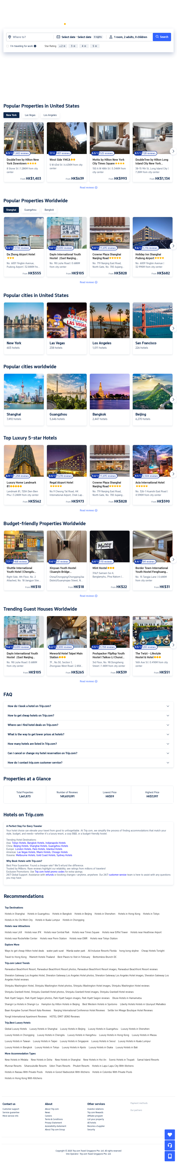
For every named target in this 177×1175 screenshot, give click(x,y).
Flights (61, 5)
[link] (110, 6)
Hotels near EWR (78, 938)
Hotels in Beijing (83, 913)
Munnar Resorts (13, 1066)
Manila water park (75, 950)
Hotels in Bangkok (62, 913)
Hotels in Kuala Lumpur (47, 920)
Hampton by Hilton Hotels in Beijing (60, 1004)
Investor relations (95, 1109)
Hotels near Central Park (56, 932)
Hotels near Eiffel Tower (115, 932)
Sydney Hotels (64, 855)
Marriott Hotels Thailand (42, 957)
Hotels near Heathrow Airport (146, 932)
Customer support (11, 1109)
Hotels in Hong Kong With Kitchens (23, 1078)
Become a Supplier (96, 1126)
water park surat (55, 950)
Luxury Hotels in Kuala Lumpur (134, 1041)
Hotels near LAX (13, 932)
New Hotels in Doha (41, 1059)
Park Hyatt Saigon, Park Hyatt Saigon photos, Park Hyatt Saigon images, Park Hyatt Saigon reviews (57, 998)
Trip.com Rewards (95, 1112)
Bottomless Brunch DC (105, 957)
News (47, 1112)
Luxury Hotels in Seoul (103, 1041)
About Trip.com (52, 1109)
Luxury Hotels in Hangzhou (81, 1035)
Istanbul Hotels (54, 849)
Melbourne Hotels (25, 855)
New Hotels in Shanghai (68, 1059)
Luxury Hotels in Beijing (72, 1029)
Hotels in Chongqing (73, 920)
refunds (50, 874)
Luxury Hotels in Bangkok (18, 1047)
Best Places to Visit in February (74, 957)
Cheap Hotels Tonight (152, 950)
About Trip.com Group (55, 1129)
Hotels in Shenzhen (105, 913)
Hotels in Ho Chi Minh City (19, 920)
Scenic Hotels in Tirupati (121, 1059)
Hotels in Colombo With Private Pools (112, 1072)
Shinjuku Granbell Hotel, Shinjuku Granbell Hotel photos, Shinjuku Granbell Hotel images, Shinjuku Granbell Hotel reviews (69, 992)
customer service (118, 874)
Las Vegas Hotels (26, 852)
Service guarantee (11, 1112)
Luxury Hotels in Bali (127, 1047)
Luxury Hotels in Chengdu (51, 1035)
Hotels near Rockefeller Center (21, 938)
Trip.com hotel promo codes (49, 871)
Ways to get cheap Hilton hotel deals (24, 950)
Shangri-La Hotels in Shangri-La (22, 1004)
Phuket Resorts (81, 1066)
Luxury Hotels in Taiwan (17, 1041)
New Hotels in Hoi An (94, 1059)
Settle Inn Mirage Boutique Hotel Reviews (130, 1010)
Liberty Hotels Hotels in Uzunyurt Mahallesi (143, 1004)
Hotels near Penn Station (53, 938)
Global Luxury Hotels (16, 1029)
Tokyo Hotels (19, 843)
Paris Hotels (38, 849)
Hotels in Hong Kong (129, 913)
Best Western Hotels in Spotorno (99, 1004)
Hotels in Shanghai (15, 913)
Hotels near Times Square (85, 932)
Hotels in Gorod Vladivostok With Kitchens (67, 1072)
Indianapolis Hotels (55, 843)
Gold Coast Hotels (45, 855)
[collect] (170, 1134)
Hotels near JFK (33, 932)
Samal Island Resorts (148, 1059)
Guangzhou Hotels (58, 846)
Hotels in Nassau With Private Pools (24, 1072)
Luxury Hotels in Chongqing (19, 1035)
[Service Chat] (170, 1145)
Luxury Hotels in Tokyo (47, 1047)
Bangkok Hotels (35, 843)
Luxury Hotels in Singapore (74, 1041)
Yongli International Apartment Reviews (26, 1016)
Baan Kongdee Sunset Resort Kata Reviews (28, 1010)
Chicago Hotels (60, 852)
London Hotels (23, 849)
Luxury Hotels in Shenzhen (135, 1029)
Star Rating (50, 46)
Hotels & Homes (42, 5)
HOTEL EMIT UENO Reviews (65, 1016)
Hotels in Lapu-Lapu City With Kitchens (113, 1066)
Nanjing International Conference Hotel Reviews (79, 1010)
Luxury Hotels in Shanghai (43, 1029)
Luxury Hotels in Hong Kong (114, 1035)
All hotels (91, 1123)
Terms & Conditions (54, 1119)
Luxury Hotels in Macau (144, 1035)
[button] (73, 6)
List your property (95, 1119)
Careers (48, 1116)
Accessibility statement (55, 1126)
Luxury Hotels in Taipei (45, 1041)
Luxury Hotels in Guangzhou (103, 1029)
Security (91, 1129)
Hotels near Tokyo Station (104, 938)
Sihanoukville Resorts (35, 1066)
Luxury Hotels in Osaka (101, 1047)
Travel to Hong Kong (16, 957)
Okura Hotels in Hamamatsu (127, 998)
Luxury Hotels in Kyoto (74, 1047)
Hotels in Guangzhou (38, 913)
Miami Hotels (43, 852)
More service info (10, 1116)
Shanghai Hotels (38, 846)
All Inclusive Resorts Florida (102, 950)
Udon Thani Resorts (59, 1066)
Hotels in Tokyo (151, 913)
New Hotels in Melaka (16, 1059)
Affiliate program (95, 1116)
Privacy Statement (53, 1123)
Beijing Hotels (21, 846)
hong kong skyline (129, 950)
